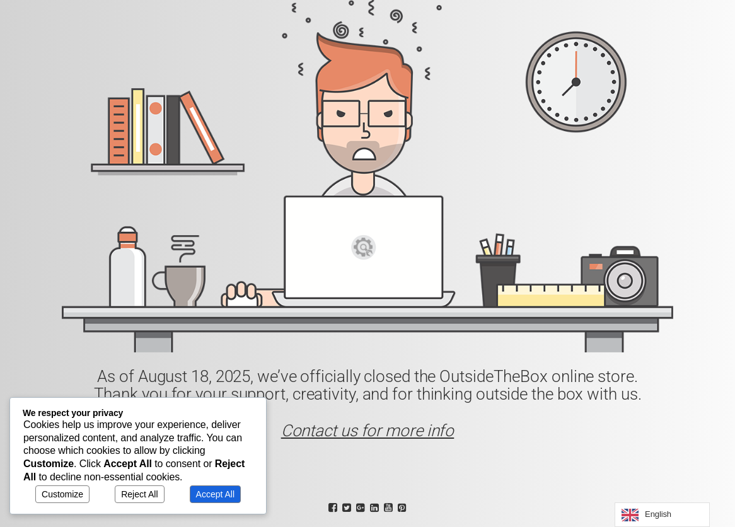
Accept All (215, 494)
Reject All (139, 494)
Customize (62, 494)
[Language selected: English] (662, 514)
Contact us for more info (367, 430)
